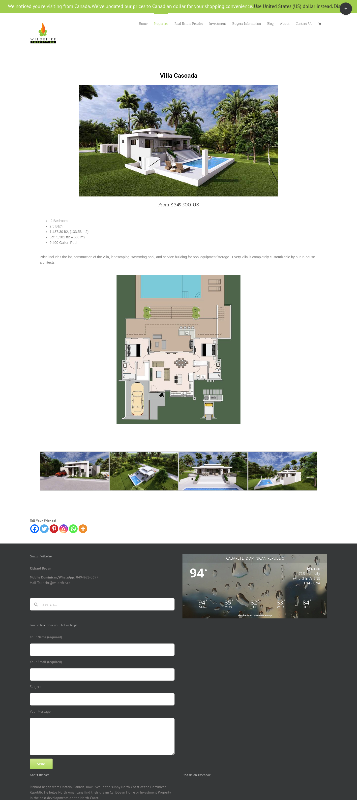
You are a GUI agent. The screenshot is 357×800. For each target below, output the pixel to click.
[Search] (36, 604)
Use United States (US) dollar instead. (293, 6)
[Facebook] (34, 528)
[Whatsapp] (73, 528)
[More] (83, 528)
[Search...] (102, 604)
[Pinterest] (54, 528)
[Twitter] (44, 528)
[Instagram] (63, 528)
